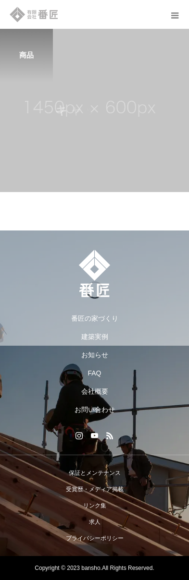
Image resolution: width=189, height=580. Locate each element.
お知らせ (94, 355)
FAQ (94, 373)
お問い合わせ (95, 409)
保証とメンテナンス (95, 473)
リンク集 (94, 505)
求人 (95, 522)
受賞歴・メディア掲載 (95, 489)
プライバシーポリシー (95, 538)
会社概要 (94, 391)
